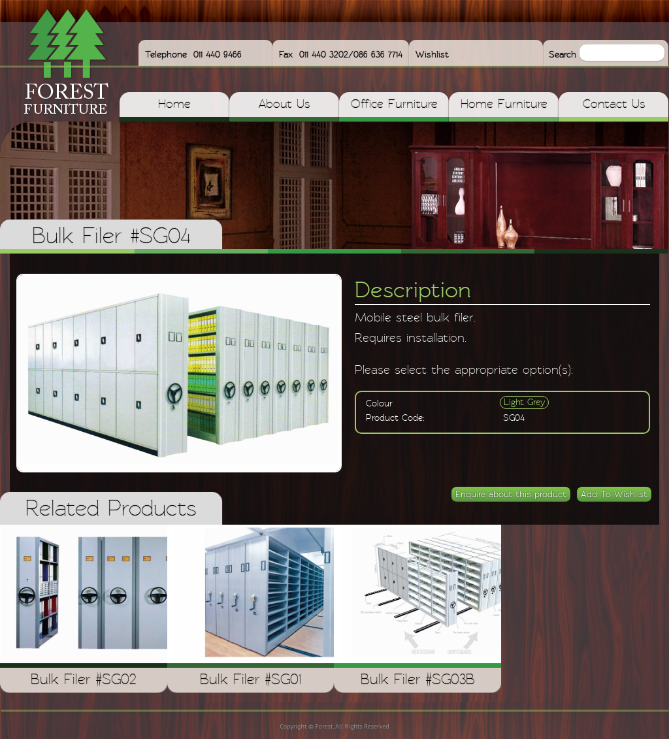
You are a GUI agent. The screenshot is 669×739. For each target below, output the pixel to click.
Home (174, 104)
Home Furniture (504, 104)
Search (564, 54)
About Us (284, 104)
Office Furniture (394, 104)
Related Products (111, 510)
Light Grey (524, 402)
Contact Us (614, 104)
